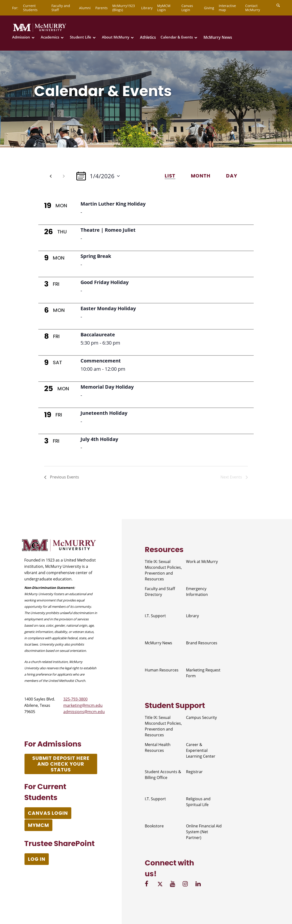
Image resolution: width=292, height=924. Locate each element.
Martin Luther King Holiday (113, 203)
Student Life (80, 37)
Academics (50, 37)
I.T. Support (155, 615)
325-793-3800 (75, 699)
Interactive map (227, 8)
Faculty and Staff (60, 8)
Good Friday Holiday (105, 282)
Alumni (85, 8)
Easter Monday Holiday (108, 308)
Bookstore (154, 826)
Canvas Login (187, 8)
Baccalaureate (98, 334)
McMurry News (217, 37)
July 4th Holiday (99, 439)
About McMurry (115, 37)
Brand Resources (201, 643)
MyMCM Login (163, 8)
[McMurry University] (39, 31)
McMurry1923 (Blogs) (123, 8)
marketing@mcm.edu (83, 705)
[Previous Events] (51, 176)
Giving (209, 8)
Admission (21, 37)
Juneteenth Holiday (104, 413)
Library (147, 8)
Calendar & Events (177, 37)
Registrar (194, 771)
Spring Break (96, 256)
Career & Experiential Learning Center (200, 750)
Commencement (101, 360)
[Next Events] (64, 176)
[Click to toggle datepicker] (98, 175)
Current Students (30, 8)
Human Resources (161, 670)
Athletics (148, 37)
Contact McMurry (252, 8)
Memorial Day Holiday (107, 387)
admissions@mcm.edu (84, 711)
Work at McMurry (202, 561)
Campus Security (201, 717)
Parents (101, 8)
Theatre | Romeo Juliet (108, 230)
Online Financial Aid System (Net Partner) (204, 831)
